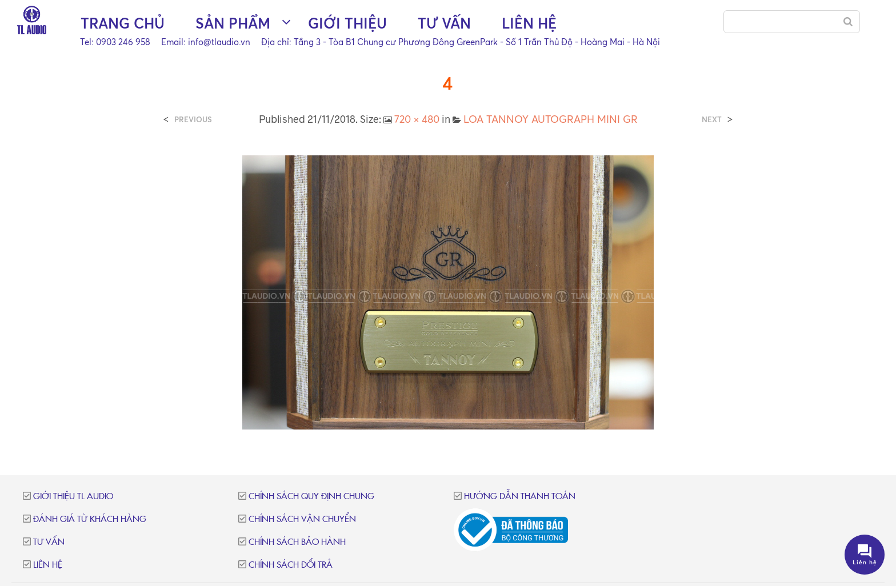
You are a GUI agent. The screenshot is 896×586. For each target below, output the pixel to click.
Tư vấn (444, 23)
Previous (193, 119)
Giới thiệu (347, 23)
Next (712, 119)
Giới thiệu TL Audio (73, 496)
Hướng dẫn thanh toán (519, 496)
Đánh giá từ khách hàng (89, 519)
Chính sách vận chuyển (302, 519)
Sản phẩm (232, 23)
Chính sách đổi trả (291, 565)
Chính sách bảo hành (297, 542)
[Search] (848, 22)
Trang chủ (123, 23)
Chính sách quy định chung (311, 496)
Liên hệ (529, 23)
